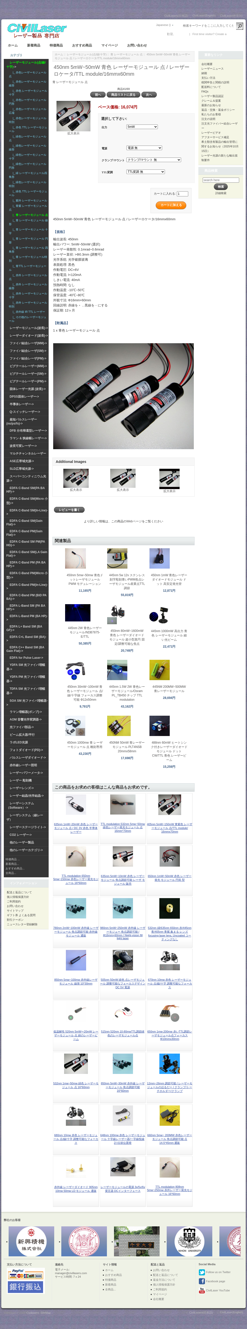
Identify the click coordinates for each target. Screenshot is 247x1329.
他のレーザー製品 (22, 842)
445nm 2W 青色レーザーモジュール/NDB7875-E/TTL (85, 632)
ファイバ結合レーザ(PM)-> (28, 358)
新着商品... (12, 863)
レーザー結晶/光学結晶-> (27, 796)
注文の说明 (208, 118)
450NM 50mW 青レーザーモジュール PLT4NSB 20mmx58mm (127, 747)
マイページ (109, 45)
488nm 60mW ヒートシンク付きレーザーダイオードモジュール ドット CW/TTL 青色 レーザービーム (169, 751)
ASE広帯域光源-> (22, 461)
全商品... (11, 872)
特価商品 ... (13, 859)
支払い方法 (208, 77)
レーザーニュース (212, 68)
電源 (104, 148)
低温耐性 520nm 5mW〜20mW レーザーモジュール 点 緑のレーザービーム (75, 1035)
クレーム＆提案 (211, 100)
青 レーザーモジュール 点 (126, 54)
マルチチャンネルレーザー (28, 453)
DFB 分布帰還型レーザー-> (28, 430)
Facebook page (212, 1281)
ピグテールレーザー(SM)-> (28, 374)
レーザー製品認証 (212, 96)
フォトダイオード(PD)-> (26, 750)
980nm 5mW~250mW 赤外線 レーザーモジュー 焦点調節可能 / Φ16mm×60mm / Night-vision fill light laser (122, 933)
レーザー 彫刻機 (21, 780)
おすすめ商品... (15, 868)
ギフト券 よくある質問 (21, 915)
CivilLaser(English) (204, 15)
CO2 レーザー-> (21, 835)
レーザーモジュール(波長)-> (29, 328)
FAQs (204, 91)
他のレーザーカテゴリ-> (26, 850)
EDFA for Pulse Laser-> (26, 658)
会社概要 (207, 64)
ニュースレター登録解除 (22, 924)
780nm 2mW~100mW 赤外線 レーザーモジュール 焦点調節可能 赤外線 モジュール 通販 (76, 931)
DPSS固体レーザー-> (24, 396)
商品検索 (211, 171)
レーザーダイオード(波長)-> (29, 335)
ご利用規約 (14, 901)
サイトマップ (15, 910)
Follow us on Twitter (215, 1272)
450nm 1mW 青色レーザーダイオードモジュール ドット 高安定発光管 (169, 579)
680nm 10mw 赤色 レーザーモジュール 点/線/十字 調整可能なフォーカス (75, 1139)
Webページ (134, 521)
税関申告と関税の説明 (215, 82)
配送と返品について (19, 892)
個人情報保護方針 (18, 896)
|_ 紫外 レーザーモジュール (29, 200)
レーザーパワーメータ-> (26, 773)
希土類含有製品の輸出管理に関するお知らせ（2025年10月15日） (220, 146)
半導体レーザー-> (22, 404)
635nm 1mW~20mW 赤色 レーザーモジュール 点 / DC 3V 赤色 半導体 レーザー (76, 828)
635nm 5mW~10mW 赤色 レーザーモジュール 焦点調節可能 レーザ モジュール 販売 (123, 879)
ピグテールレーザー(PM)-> (28, 381)
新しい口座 (234, 34)
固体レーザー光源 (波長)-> (28, 389)
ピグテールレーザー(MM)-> (28, 366)
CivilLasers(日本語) (176, 15)
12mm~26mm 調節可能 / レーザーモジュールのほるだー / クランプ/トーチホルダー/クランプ (169, 1087)
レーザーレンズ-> (22, 788)
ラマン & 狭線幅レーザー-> (28, 438)
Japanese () (163, 24)
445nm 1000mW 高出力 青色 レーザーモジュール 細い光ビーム (169, 635)
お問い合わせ (137, 45)
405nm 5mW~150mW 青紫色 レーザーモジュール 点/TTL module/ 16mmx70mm (169, 828)
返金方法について (164, 1279)
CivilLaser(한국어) (231, 15)
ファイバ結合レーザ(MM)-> (28, 343)
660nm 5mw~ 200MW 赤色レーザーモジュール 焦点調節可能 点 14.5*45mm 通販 (169, 1139)
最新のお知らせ (211, 105)
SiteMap (46, 1312)
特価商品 (56, 45)
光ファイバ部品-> (22, 727)
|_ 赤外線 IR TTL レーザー (28, 311)
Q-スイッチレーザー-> (25, 412)
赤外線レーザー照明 (23, 765)
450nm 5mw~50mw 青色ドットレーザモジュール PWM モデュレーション (85, 579)
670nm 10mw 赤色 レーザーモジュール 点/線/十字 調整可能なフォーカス (169, 983)
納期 (204, 73)
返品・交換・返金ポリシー (218, 109)
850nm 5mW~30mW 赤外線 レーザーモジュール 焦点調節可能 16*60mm (123, 1087)
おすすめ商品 (82, 45)
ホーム (13, 45)
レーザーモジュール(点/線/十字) (86, 54)
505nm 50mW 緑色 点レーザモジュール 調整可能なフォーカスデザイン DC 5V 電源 (122, 983)
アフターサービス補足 (215, 137)
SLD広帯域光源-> (22, 469)
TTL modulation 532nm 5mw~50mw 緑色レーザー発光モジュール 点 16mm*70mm (123, 827)
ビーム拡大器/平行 (22, 735)
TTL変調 (107, 172)
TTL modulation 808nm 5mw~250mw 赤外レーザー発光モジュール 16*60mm (169, 1190)
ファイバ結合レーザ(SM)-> (28, 351)
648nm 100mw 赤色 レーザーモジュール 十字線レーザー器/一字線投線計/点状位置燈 (122, 1139)
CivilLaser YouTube (214, 1290)
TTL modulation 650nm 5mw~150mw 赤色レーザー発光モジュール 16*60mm (75, 879)
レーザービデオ (211, 132)
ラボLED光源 (19, 742)
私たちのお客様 (211, 114)
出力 (104, 127)
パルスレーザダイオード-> (28, 757)
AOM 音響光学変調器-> (26, 719)
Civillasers (32, 1312)
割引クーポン (15, 919)
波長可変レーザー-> (23, 446)
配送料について (211, 86)
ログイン (181, 34)
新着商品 (33, 45)
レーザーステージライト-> (28, 827)
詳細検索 (220, 193)
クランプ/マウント (113, 160)
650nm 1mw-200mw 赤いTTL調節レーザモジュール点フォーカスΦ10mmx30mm (169, 1035)
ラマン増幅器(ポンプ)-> (26, 712)
